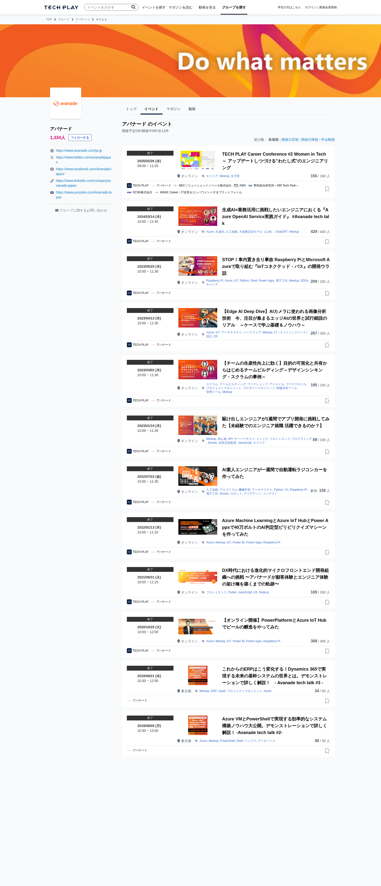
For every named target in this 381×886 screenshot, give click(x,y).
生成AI (220, 231)
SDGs (304, 280)
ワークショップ (257, 384)
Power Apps (266, 280)
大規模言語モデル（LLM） (256, 231)
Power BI (239, 542)
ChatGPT (282, 231)
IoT (236, 280)
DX (216, 336)
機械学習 (244, 489)
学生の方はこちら (289, 7)
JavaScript (244, 442)
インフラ (262, 439)
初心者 (222, 439)
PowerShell (227, 741)
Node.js (264, 592)
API (230, 439)
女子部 (235, 176)
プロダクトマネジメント (259, 388)
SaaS (221, 691)
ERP (214, 691)
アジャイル (276, 384)
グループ (63, 19)
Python (244, 280)
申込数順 (328, 140)
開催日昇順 (290, 140)
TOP (49, 19)
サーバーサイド (244, 439)
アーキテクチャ (231, 332)
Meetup (224, 176)
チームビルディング (233, 384)
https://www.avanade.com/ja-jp (79, 150)
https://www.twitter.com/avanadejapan (83, 159)
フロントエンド (280, 439)
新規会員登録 (328, 7)
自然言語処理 (227, 442)
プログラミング (302, 439)
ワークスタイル (296, 384)
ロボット (236, 493)
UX (255, 592)
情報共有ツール (287, 388)
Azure (210, 231)
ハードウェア (252, 332)
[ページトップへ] (61, 7)
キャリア (212, 176)
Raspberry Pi (214, 280)
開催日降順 (309, 140)
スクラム (212, 384)
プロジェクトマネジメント (223, 388)
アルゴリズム (228, 489)
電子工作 (281, 280)
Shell (254, 280)
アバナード (82, 19)
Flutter (232, 592)
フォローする (80, 137)
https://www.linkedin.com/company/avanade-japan (83, 183)
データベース (266, 741)
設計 (209, 336)
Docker (212, 442)
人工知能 (231, 231)
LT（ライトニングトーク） (291, 332)
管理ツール (213, 392)
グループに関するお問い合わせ (81, 210)
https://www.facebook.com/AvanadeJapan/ (84, 171)
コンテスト (270, 493)
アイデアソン (252, 493)
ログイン (311, 7)
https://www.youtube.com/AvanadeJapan (84, 194)
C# (286, 489)
